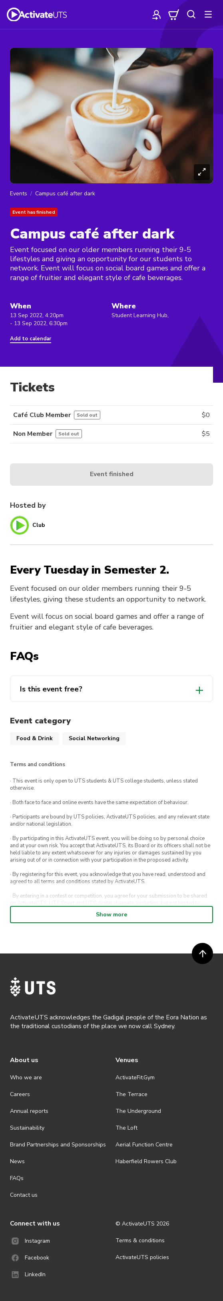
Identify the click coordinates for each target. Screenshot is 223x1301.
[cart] (174, 14)
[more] (208, 14)
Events (18, 193)
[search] (191, 14)
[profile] (157, 14)
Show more (111, 914)
